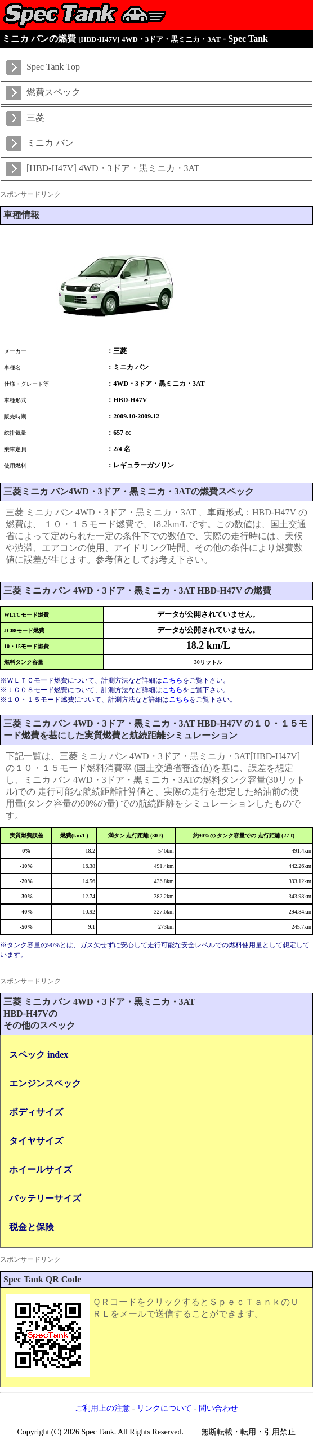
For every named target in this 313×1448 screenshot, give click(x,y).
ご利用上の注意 (102, 1408)
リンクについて (164, 1408)
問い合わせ (218, 1408)
